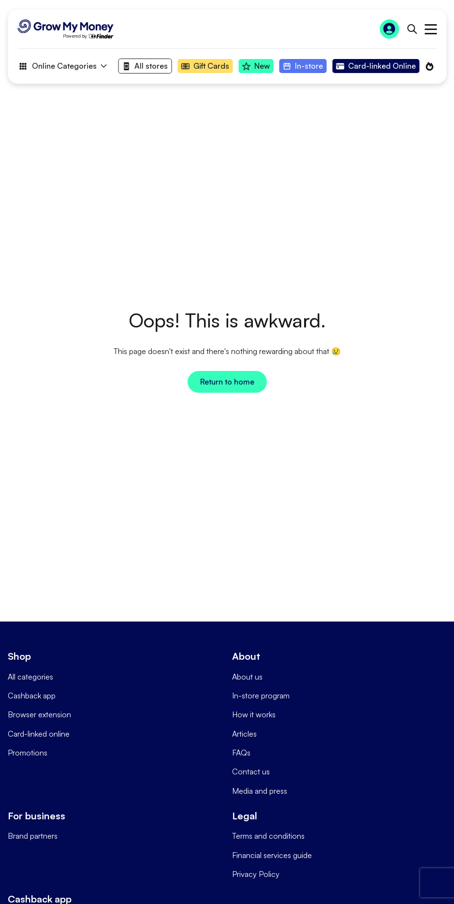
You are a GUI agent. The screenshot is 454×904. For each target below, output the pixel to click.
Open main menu (431, 29)
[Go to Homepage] (65, 29)
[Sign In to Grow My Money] (389, 29)
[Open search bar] (412, 29)
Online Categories (61, 66)
